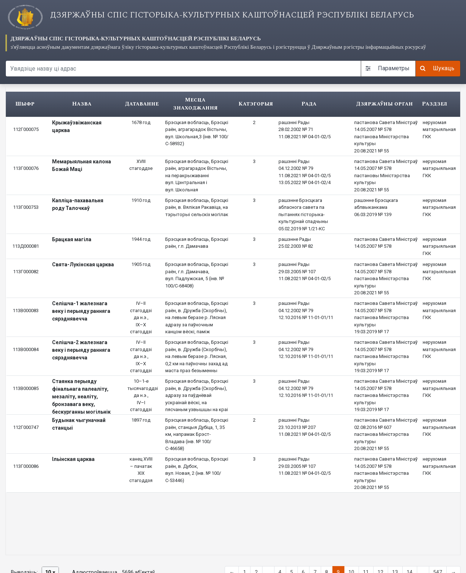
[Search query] (183, 68)
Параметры (388, 68)
